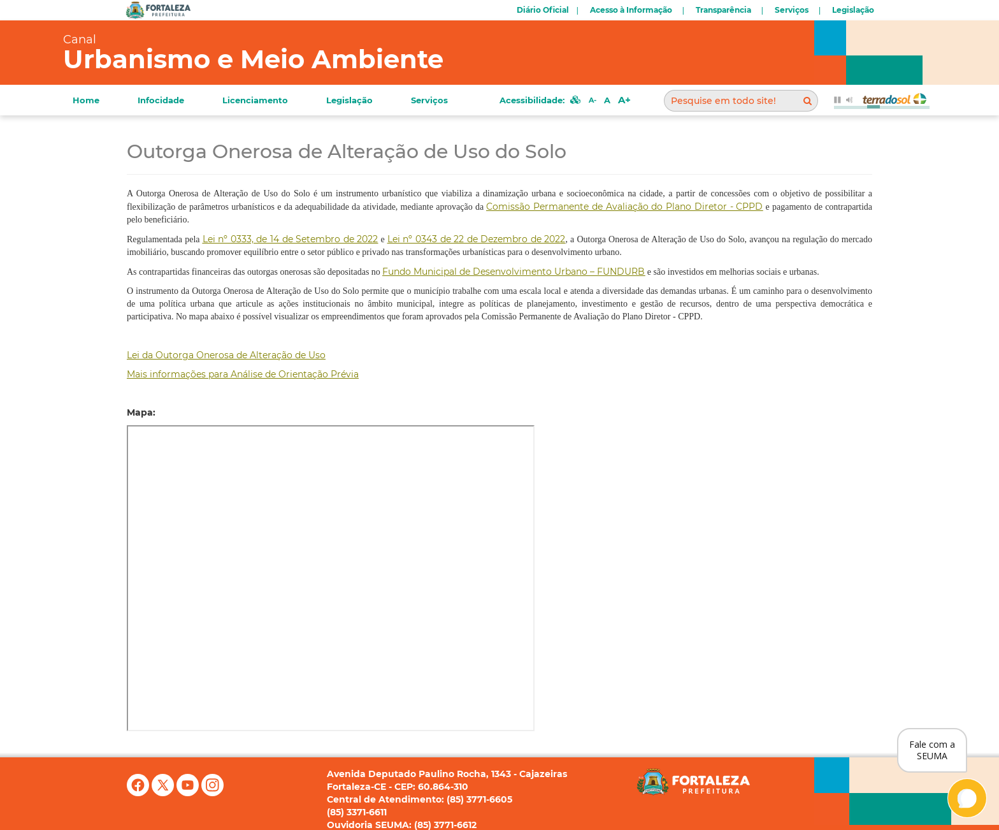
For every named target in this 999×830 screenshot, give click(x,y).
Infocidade (161, 100)
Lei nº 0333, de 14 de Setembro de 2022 (290, 239)
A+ (624, 100)
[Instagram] (212, 793)
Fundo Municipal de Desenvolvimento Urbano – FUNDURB (513, 271)
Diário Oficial (543, 10)
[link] (290, 239)
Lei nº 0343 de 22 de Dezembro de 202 (474, 239)
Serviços (792, 10)
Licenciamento (255, 100)
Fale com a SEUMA (932, 750)
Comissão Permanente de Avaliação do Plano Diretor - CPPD (624, 206)
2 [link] (476, 239)
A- (592, 100)
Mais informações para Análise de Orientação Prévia (243, 374)
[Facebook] (139, 793)
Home (86, 100)
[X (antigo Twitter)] (164, 793)
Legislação (853, 10)
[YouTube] (188, 793)
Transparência (723, 10)
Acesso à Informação (631, 10)
